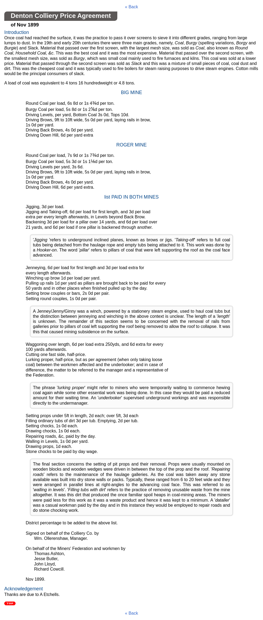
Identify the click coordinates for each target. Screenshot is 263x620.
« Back (131, 7)
